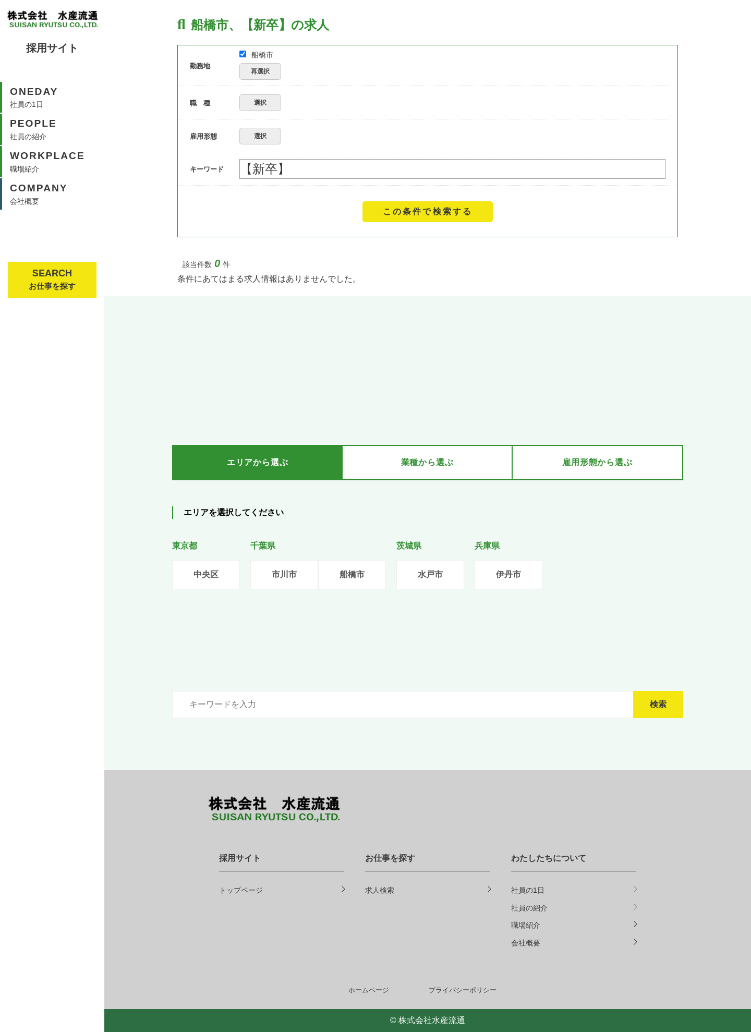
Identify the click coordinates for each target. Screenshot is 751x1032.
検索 (658, 704)
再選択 (260, 71)
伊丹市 (508, 574)
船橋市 (256, 55)
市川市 (284, 574)
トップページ (241, 890)
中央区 (206, 574)
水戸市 (430, 574)
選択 (260, 102)
